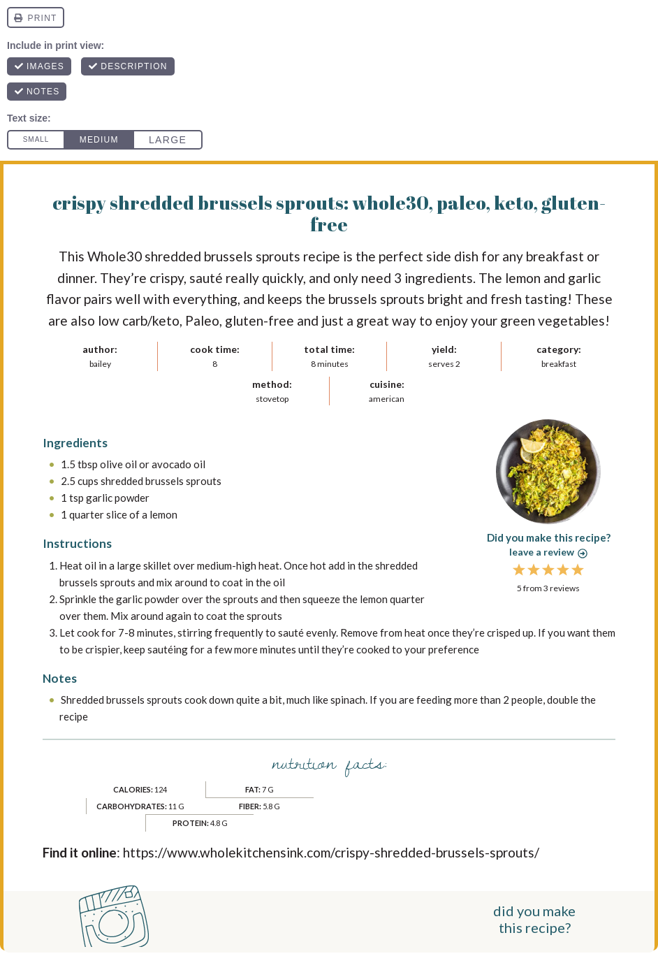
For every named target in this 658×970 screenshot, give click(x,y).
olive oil (118, 464)
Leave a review (548, 552)
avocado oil (178, 464)
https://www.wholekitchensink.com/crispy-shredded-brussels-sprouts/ (331, 852)
